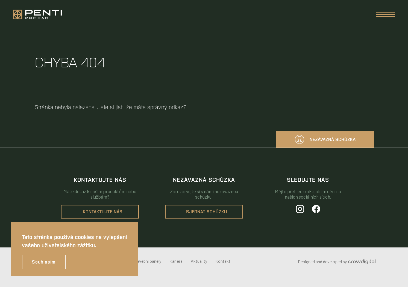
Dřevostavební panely (141, 261)
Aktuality (199, 261)
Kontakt (222, 261)
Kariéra (176, 261)
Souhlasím (43, 262)
